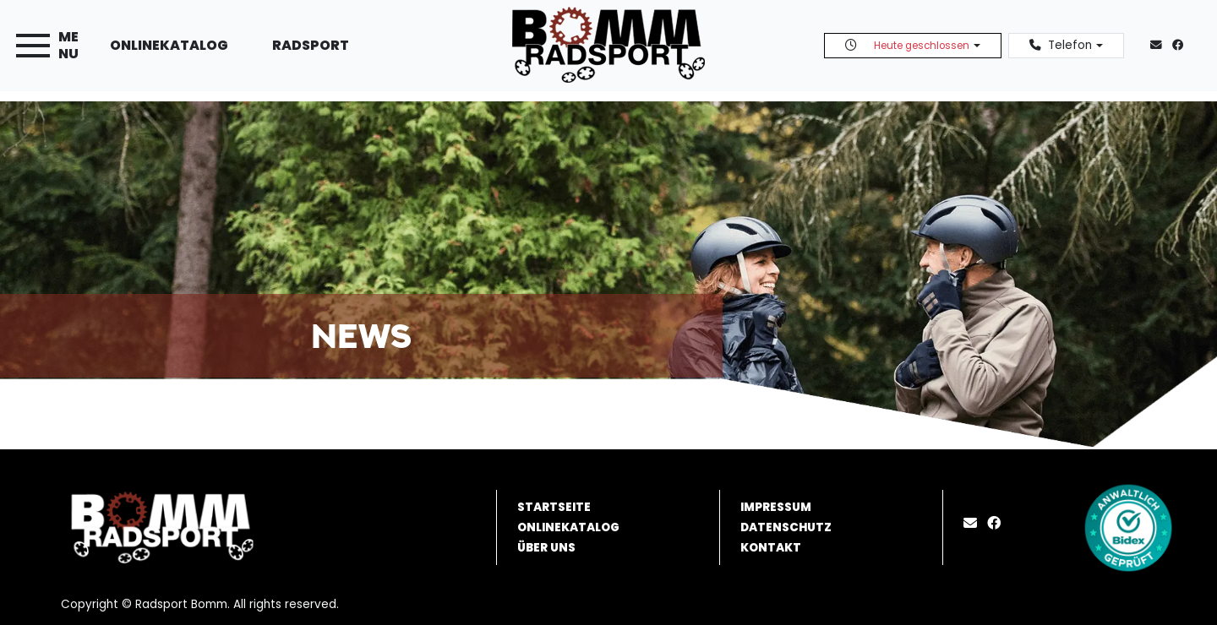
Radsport (310, 45)
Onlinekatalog (169, 45)
